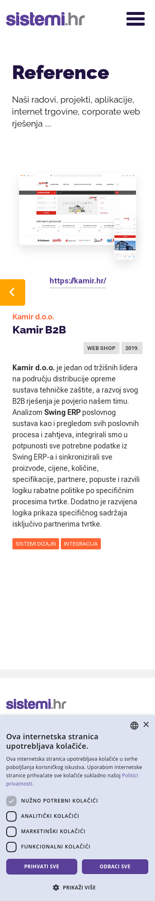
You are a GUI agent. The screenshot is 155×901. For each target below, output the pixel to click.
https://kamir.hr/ (78, 280)
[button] (77, 887)
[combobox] (134, 725)
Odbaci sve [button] (115, 866)
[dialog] (77, 808)
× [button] (146, 725)
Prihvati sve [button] (41, 866)
